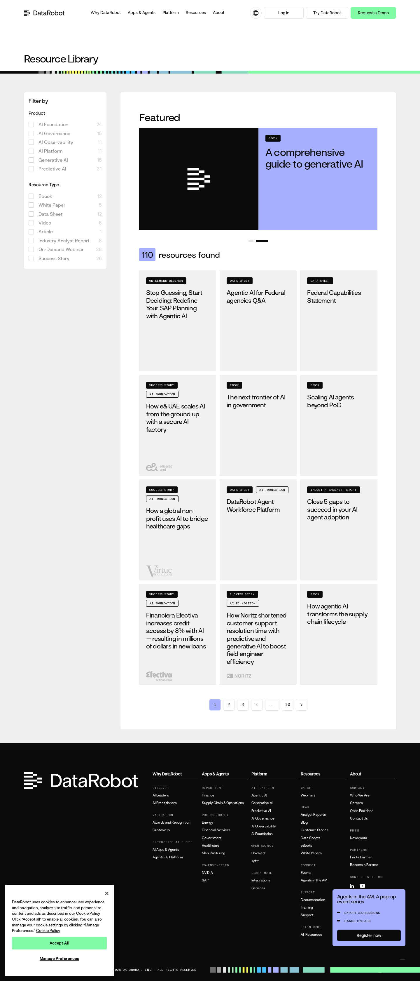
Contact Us (359, 818)
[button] (105, 13)
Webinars (308, 795)
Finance (208, 795)
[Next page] (301, 705)
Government (211, 838)
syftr (255, 861)
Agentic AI (259, 795)
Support (307, 915)
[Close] (106, 893)
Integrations (260, 880)
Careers (356, 803)
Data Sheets (310, 838)
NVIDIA (207, 873)
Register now (369, 935)
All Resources (311, 935)
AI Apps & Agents (166, 850)
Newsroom (358, 838)
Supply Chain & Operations (223, 803)
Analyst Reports (313, 815)
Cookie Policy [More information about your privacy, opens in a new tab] (48, 930)
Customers (161, 830)
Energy (207, 822)
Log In (283, 12)
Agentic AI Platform (168, 857)
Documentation (313, 900)
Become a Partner (364, 865)
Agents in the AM (314, 880)
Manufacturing (213, 853)
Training (307, 907)
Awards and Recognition (171, 822)
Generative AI (262, 803)
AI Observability (263, 826)
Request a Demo (373, 12)
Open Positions (361, 811)
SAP (205, 880)
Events (306, 873)
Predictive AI (261, 811)
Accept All (59, 943)
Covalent (258, 853)
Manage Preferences (59, 958)
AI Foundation (262, 834)
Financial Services (216, 830)
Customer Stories (314, 830)
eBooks (306, 845)
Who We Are (359, 795)
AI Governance (262, 818)
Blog (304, 822)
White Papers (311, 853)
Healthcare (210, 845)
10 (287, 705)
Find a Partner (361, 857)
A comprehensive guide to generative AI (314, 157)
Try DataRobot (327, 12)
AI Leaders (161, 795)
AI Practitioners (164, 803)
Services (258, 888)
